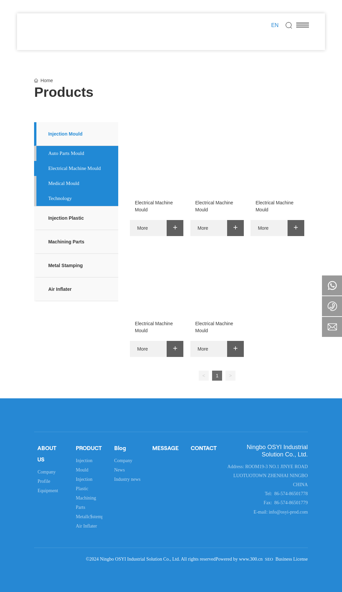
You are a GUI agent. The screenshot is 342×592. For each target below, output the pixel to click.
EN (275, 25)
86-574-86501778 (290, 493)
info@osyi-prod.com (288, 512)
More (142, 228)
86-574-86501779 (290, 502)
